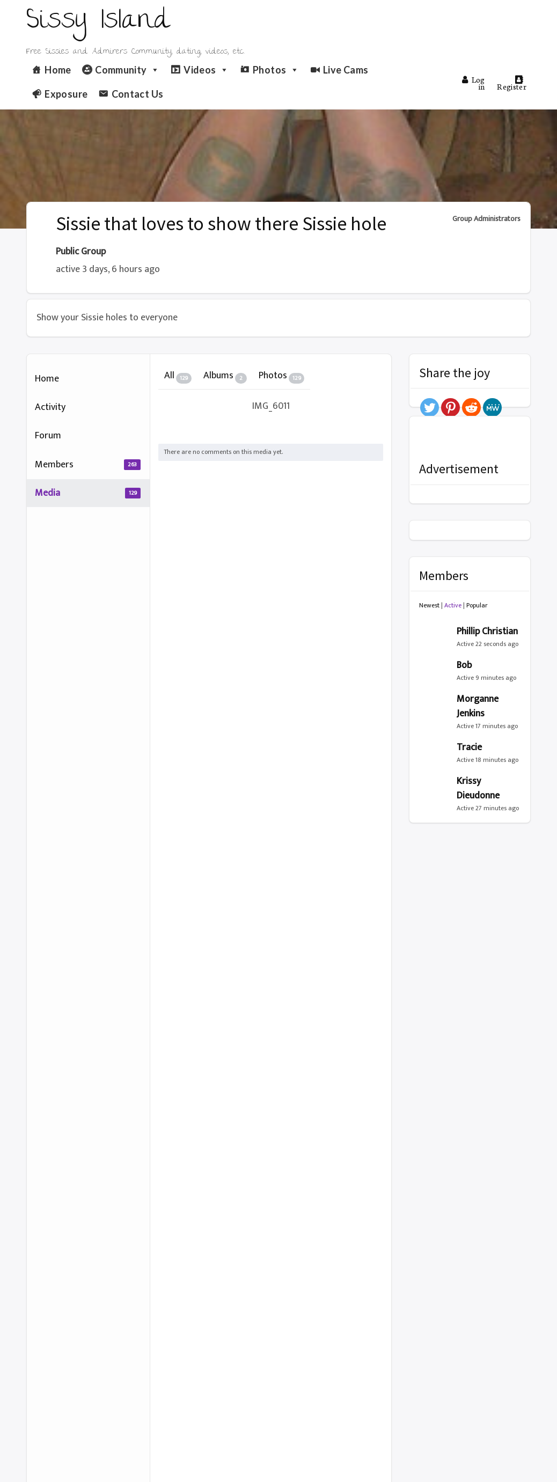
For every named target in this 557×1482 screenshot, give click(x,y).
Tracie (469, 747)
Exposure (66, 94)
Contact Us (138, 94)
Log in (473, 83)
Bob (464, 665)
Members (88, 465)
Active (452, 605)
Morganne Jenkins (478, 706)
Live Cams (345, 70)
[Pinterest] (450, 407)
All (178, 376)
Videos (206, 70)
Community (127, 70)
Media (88, 493)
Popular (477, 605)
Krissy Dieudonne (478, 788)
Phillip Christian (487, 631)
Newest (429, 605)
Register (511, 83)
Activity (50, 407)
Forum (48, 436)
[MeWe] (492, 407)
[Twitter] (429, 407)
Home (58, 70)
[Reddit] (471, 407)
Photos (276, 70)
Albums (225, 376)
